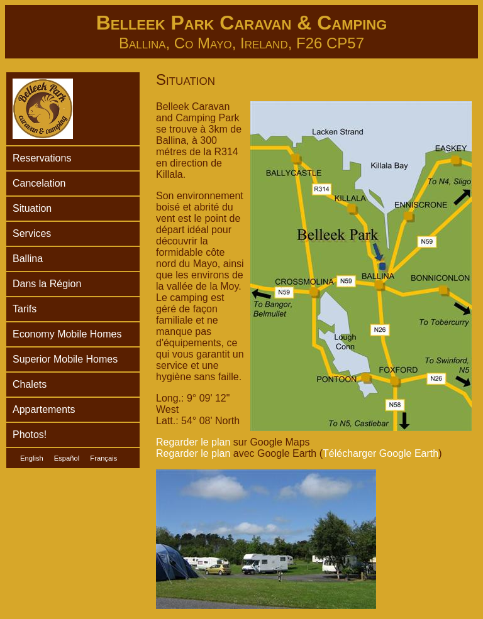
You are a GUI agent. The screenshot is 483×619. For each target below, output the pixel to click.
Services (32, 233)
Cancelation (39, 183)
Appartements (44, 409)
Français (103, 458)
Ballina (28, 258)
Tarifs (24, 309)
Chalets (30, 384)
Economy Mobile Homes (67, 334)
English (31, 458)
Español (66, 458)
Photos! (30, 434)
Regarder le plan (193, 442)
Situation (32, 208)
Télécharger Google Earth (380, 453)
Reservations (42, 158)
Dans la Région (47, 283)
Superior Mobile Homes (65, 359)
